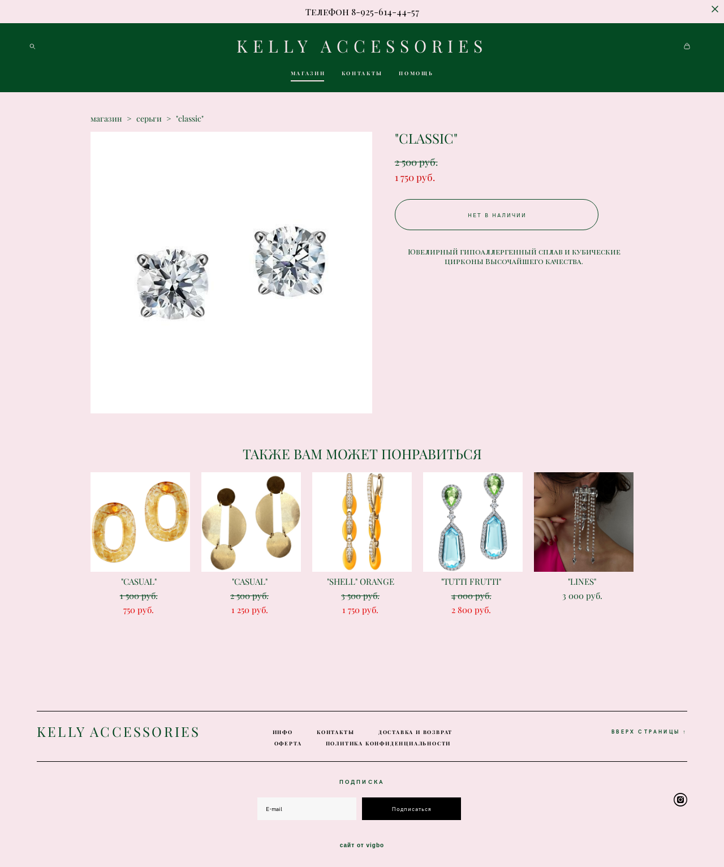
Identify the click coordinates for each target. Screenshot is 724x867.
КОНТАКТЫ (362, 75)
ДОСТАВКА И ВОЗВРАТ (415, 727)
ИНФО (283, 727)
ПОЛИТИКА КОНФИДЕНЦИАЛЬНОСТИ (388, 739)
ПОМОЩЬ (416, 75)
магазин (106, 124)
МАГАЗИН (308, 75)
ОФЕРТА (288, 739)
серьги (149, 124)
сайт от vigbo (362, 840)
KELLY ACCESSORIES (362, 48)
